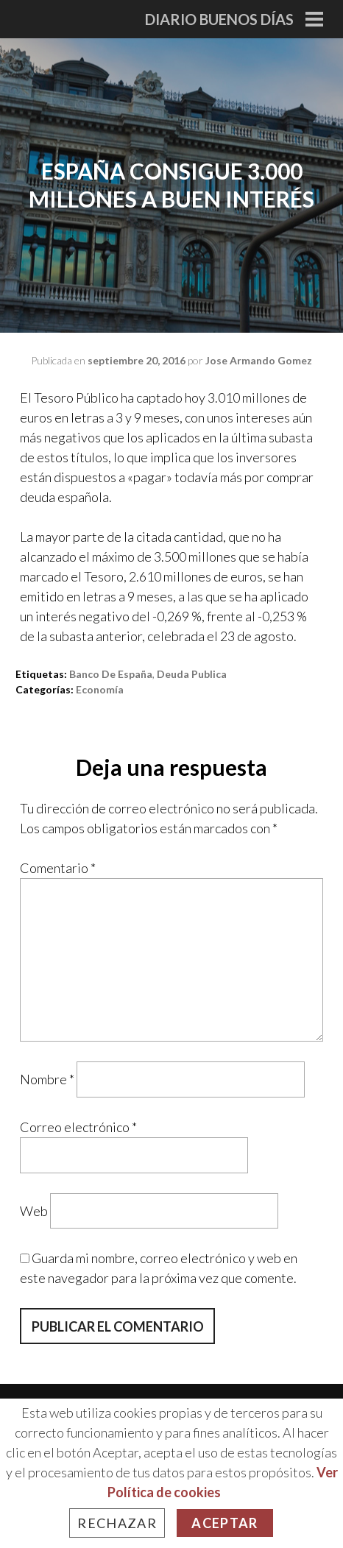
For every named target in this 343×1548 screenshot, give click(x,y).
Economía (100, 689)
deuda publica (192, 674)
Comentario (58, 868)
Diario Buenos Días (219, 19)
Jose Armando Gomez (258, 360)
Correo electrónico (78, 1127)
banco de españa (110, 674)
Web (34, 1210)
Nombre (47, 1079)
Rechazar (117, 1523)
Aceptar (224, 1523)
